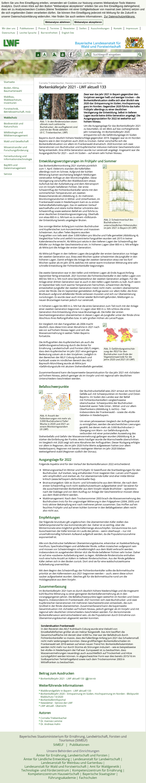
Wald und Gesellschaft (16, 141)
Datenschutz (8, 32)
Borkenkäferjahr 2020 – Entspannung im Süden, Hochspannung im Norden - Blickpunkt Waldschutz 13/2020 (89, 695)
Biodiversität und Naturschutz (13, 125)
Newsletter (69, 28)
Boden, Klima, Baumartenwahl (13, 89)
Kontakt (118, 28)
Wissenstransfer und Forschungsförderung (16, 148)
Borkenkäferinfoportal (53, 699)
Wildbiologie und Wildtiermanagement (16, 134)
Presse (42, 28)
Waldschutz (10, 117)
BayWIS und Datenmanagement (15, 166)
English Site (68, 32)
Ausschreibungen (100, 28)
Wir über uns (8, 28)
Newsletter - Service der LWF (56, 702)
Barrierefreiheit (49, 32)
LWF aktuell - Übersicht (53, 706)
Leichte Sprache (28, 32)
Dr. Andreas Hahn (50, 724)
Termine (54, 28)
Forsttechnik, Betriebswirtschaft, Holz (17, 110)
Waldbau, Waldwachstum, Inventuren (13, 99)
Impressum (132, 28)
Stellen (82, 28)
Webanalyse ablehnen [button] (57, 22)
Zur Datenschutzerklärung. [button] (119, 16)
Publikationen (27, 28)
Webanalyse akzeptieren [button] (88, 22)
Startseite (9, 82)
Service (8, 174)
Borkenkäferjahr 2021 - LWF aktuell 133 (68, 678)
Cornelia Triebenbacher (53, 718)
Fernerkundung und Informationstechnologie (18, 157)
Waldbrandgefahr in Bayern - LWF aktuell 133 (65, 690)
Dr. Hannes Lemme (51, 721)
